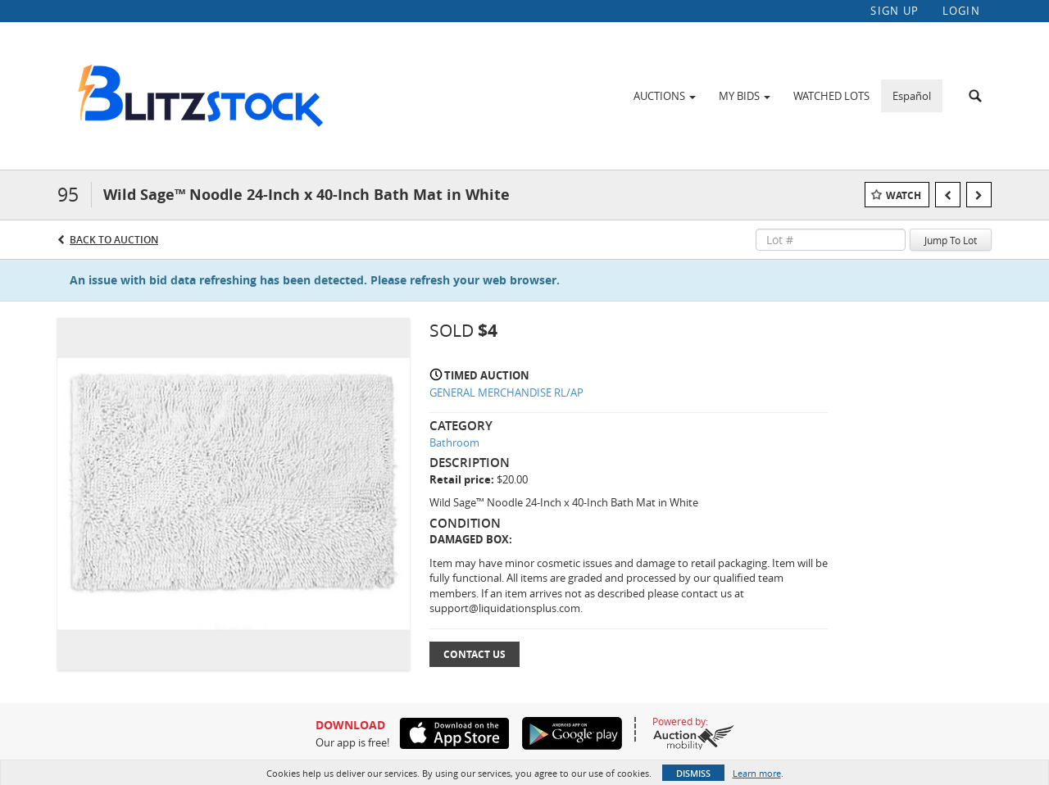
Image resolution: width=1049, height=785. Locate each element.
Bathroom (454, 442)
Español (911, 95)
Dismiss (693, 773)
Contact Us (474, 654)
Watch (903, 195)
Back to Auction (114, 240)
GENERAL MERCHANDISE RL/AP (506, 392)
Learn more (757, 773)
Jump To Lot (950, 240)
